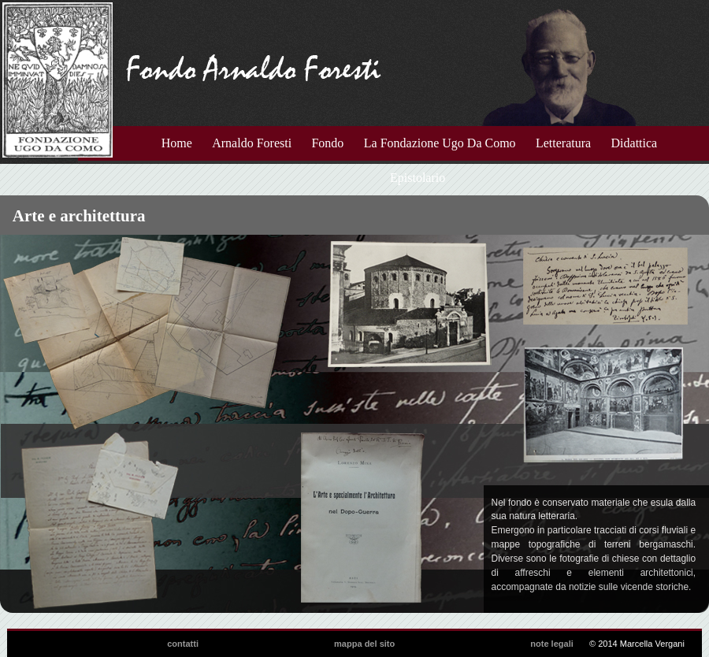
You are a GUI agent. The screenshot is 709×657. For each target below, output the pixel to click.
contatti (183, 643)
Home (176, 143)
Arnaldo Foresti (251, 143)
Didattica (634, 143)
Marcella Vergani (652, 643)
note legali (552, 643)
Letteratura (563, 143)
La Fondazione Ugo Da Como (440, 143)
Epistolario (417, 177)
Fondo (327, 143)
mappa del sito (364, 643)
